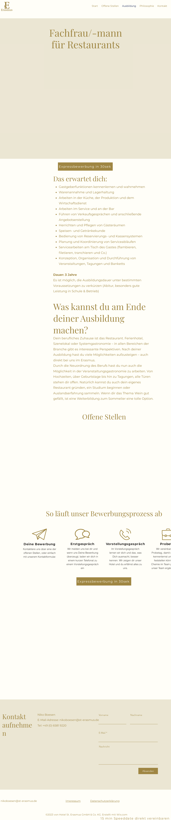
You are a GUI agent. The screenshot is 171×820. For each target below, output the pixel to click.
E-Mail (102, 733)
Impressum (73, 801)
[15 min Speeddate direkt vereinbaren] (135, 818)
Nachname (136, 715)
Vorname (103, 715)
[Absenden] (148, 771)
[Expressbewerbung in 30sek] (85, 166)
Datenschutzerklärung (105, 801)
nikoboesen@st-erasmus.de (79, 720)
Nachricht (104, 746)
